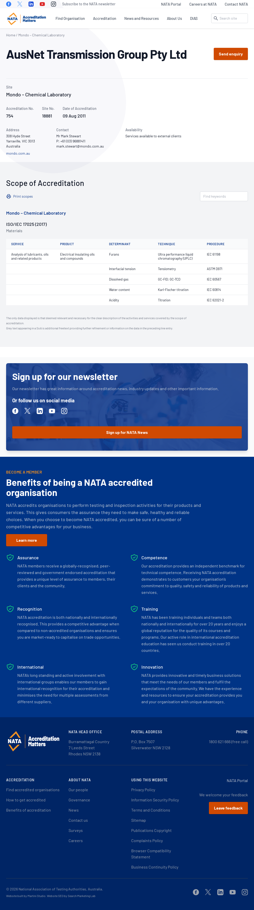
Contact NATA (236, 4)
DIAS (194, 18)
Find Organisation (70, 18)
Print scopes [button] (23, 196)
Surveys (76, 830)
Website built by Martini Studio (26, 896)
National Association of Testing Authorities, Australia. (61, 889)
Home (10, 35)
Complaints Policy (147, 840)
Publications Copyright (151, 830)
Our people (78, 789)
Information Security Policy (155, 799)
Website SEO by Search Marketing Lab (71, 896)
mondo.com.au (18, 153)
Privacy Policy (143, 789)
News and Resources (141, 18)
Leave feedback (228, 807)
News (74, 810)
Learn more (26, 540)
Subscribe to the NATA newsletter (88, 4)
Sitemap (138, 820)
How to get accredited (26, 799)
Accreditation (104, 18)
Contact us (78, 820)
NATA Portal (171, 4)
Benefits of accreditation (28, 810)
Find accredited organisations (33, 789)
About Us (174, 18)
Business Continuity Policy (154, 866)
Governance (79, 799)
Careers (76, 840)
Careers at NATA (203, 4)
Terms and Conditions (150, 810)
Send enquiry (231, 53)
